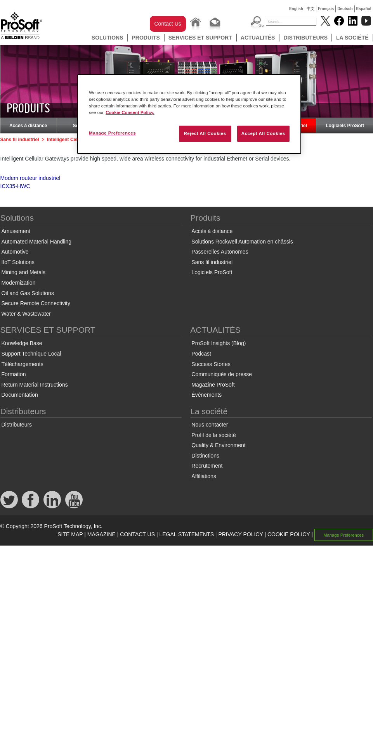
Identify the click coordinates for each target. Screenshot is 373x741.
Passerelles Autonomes (219, 252)
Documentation (20, 395)
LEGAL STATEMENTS (186, 534)
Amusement (16, 231)
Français (326, 9)
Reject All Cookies (205, 133)
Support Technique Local (31, 354)
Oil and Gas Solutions (28, 293)
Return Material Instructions (35, 385)
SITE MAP (70, 534)
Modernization (19, 283)
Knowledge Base (22, 343)
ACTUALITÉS (258, 38)
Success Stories (210, 364)
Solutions (107, 38)
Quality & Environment (218, 445)
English (296, 9)
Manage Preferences (343, 534)
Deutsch (344, 9)
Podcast (201, 354)
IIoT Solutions (18, 262)
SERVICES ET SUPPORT (200, 38)
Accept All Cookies (263, 133)
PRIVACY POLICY (240, 534)
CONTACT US (137, 534)
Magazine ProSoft (212, 385)
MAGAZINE (101, 534)
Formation (14, 374)
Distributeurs (305, 38)
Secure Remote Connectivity (36, 303)
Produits (146, 38)
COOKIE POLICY (288, 534)
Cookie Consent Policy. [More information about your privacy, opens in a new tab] (130, 112)
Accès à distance (28, 125)
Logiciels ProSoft (345, 125)
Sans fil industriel (19, 139)
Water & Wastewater (26, 314)
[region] (189, 114)
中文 (310, 9)
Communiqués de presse (221, 374)
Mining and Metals (24, 272)
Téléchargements (22, 364)
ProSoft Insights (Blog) (218, 343)
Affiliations (203, 476)
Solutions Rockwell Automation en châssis (242, 241)
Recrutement (206, 466)
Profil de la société (213, 435)
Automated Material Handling (37, 241)
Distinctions (205, 456)
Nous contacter (209, 424)
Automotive (15, 252)
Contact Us (167, 24)
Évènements (206, 395)
